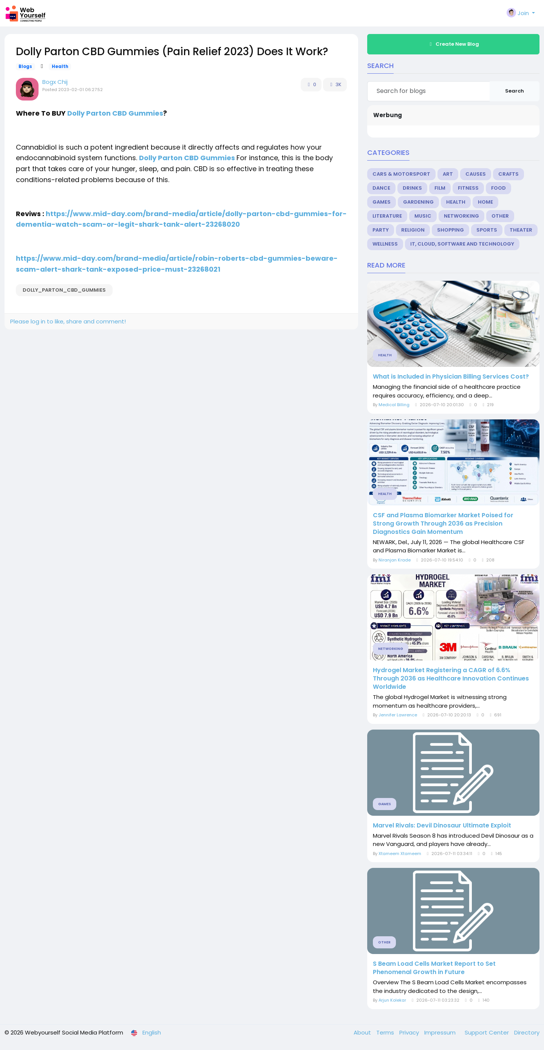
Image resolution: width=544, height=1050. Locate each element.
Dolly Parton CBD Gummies (115, 113)
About (363, 1032)
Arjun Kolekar (392, 1000)
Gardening (418, 202)
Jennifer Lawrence (398, 715)
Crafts (508, 174)
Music (422, 216)
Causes (475, 174)
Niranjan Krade (395, 560)
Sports (486, 230)
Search (514, 90)
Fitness (468, 188)
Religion (413, 230)
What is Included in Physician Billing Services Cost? (451, 377)
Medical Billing (394, 405)
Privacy (409, 1032)
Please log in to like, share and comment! (68, 321)
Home (485, 202)
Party (380, 230)
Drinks (412, 188)
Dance (381, 188)
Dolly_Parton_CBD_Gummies (64, 290)
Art (448, 174)
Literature (387, 216)
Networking (461, 216)
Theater (521, 230)
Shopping (450, 230)
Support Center (487, 1032)
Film (439, 188)
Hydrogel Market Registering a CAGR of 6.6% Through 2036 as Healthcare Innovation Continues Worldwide (451, 678)
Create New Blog (453, 44)
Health (60, 66)
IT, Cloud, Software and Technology (462, 243)
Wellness (385, 243)
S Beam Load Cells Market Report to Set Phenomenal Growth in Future (434, 968)
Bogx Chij (55, 82)
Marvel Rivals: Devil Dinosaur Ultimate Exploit (442, 825)
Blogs (25, 66)
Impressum (440, 1032)
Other (500, 216)
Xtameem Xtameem (400, 854)
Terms (386, 1032)
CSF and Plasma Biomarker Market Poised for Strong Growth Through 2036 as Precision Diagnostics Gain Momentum (443, 523)
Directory (526, 1032)
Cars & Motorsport (401, 174)
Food (498, 188)
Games (381, 202)
